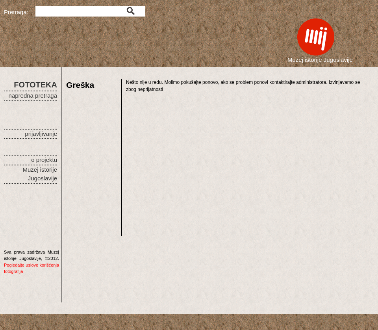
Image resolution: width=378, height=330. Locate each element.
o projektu (44, 159)
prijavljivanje (41, 133)
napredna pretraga (33, 95)
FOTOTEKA (35, 84)
